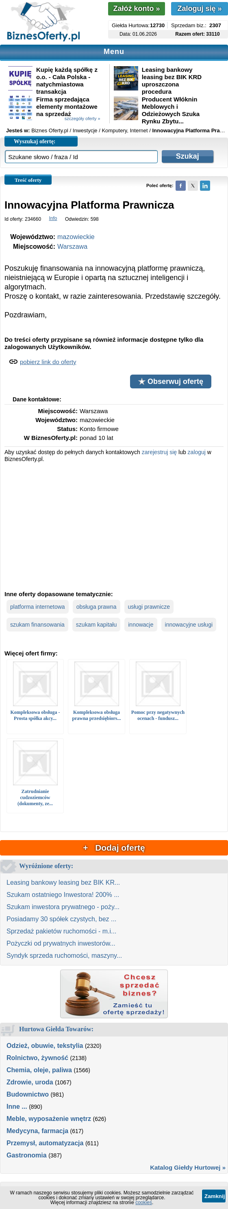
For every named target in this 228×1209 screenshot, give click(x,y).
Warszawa (72, 246)
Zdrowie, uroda (30, 1082)
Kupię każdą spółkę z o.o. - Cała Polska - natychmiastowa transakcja (67, 80)
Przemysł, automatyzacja (45, 1143)
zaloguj (197, 452)
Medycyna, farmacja (37, 1130)
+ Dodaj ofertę (114, 847)
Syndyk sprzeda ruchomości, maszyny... (64, 955)
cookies (143, 1202)
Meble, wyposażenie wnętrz (49, 1118)
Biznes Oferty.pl (49, 130)
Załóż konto (136, 8)
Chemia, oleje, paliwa (39, 1070)
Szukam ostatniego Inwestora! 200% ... (63, 894)
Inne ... (17, 1106)
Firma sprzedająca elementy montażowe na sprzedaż (67, 106)
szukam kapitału (96, 624)
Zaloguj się (199, 8)
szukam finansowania (37, 624)
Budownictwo (28, 1094)
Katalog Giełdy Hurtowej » (188, 1167)
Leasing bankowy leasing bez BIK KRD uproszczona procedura (172, 80)
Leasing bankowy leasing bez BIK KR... (63, 882)
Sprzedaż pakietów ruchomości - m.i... (61, 931)
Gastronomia (27, 1155)
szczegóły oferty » (82, 118)
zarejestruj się (159, 452)
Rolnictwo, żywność (37, 1057)
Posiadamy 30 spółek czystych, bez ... (61, 919)
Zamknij (214, 1196)
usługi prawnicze (149, 606)
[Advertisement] (114, 525)
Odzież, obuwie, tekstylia (45, 1045)
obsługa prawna (96, 606)
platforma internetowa (37, 606)
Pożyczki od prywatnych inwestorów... (61, 943)
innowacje (140, 624)
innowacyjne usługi (189, 624)
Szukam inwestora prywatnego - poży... (63, 906)
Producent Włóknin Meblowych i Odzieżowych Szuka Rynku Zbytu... (171, 110)
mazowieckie (76, 236)
